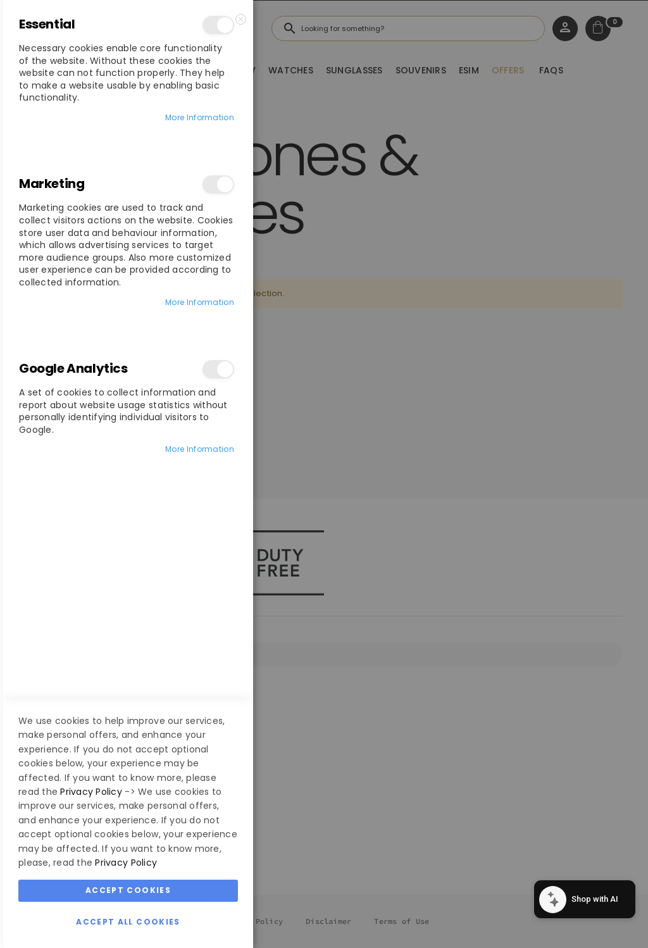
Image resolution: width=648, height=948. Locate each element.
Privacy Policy (91, 791)
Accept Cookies (128, 890)
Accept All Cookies (128, 921)
